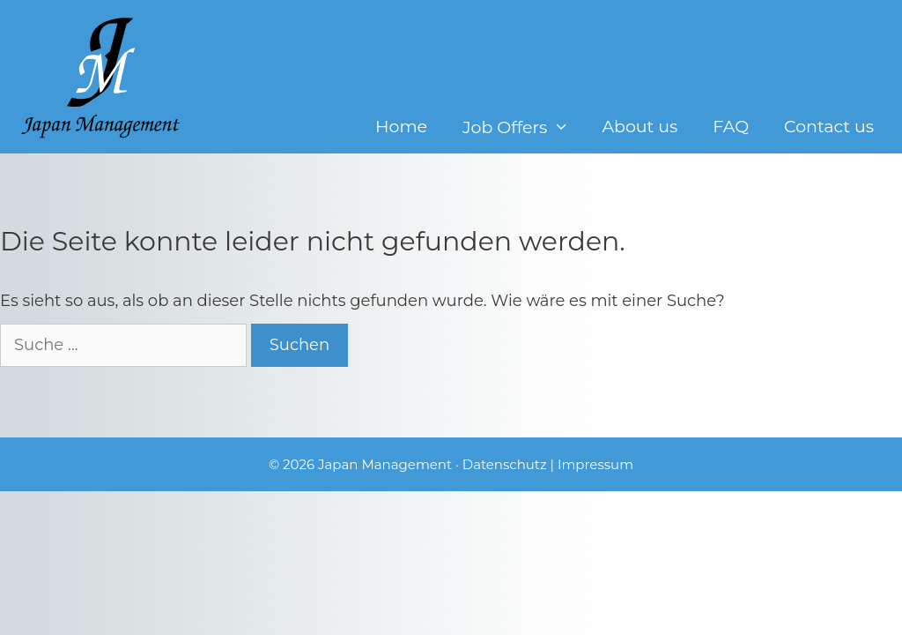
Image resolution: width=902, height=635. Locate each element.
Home (401, 127)
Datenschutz (504, 464)
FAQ (731, 127)
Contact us (829, 127)
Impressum (595, 464)
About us (639, 127)
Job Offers (523, 127)
